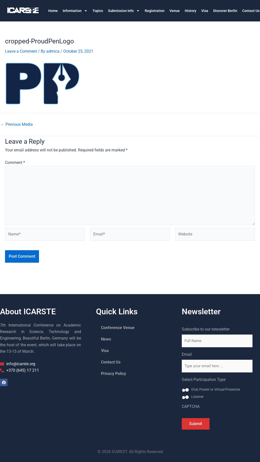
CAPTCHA (191, 406)
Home (53, 11)
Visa (204, 11)
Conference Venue (117, 327)
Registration (154, 11)
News (106, 339)
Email (189, 354)
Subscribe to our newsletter (207, 329)
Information (75, 10)
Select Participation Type (205, 379)
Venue (175, 11)
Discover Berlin (225, 11)
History (190, 11)
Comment (15, 162)
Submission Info (124, 10)
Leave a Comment (21, 51)
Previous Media (16, 124)
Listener (197, 397)
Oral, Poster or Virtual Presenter (215, 389)
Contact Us (110, 362)
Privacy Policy (113, 373)
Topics (97, 11)
